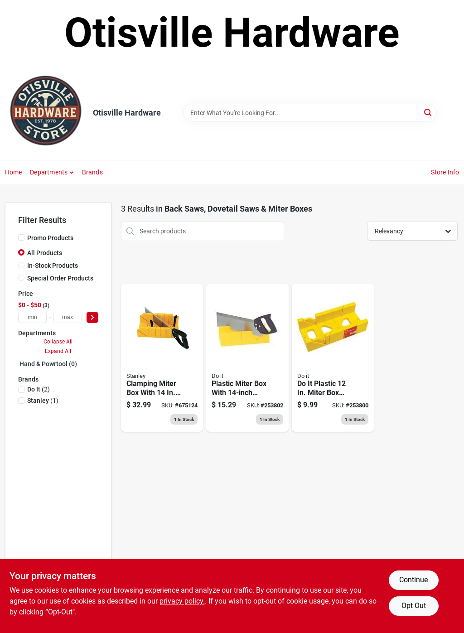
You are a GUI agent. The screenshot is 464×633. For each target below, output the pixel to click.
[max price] (67, 317)
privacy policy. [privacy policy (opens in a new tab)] (182, 601)
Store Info (445, 172)
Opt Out (413, 605)
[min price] (32, 317)
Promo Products (50, 238)
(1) (42, 400)
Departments (49, 172)
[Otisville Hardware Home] (46, 113)
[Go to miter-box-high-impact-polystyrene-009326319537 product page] (333, 358)
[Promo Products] (21, 237)
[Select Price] (92, 317)
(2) (38, 389)
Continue (413, 579)
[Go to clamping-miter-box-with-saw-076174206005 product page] (162, 358)
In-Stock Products (52, 265)
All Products (44, 253)
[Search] (428, 112)
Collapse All (58, 341)
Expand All (58, 351)
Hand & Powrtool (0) (48, 363)
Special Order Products (60, 278)
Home (13, 172)
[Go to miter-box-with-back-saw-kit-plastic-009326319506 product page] (247, 358)
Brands (92, 172)
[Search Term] (310, 113)
